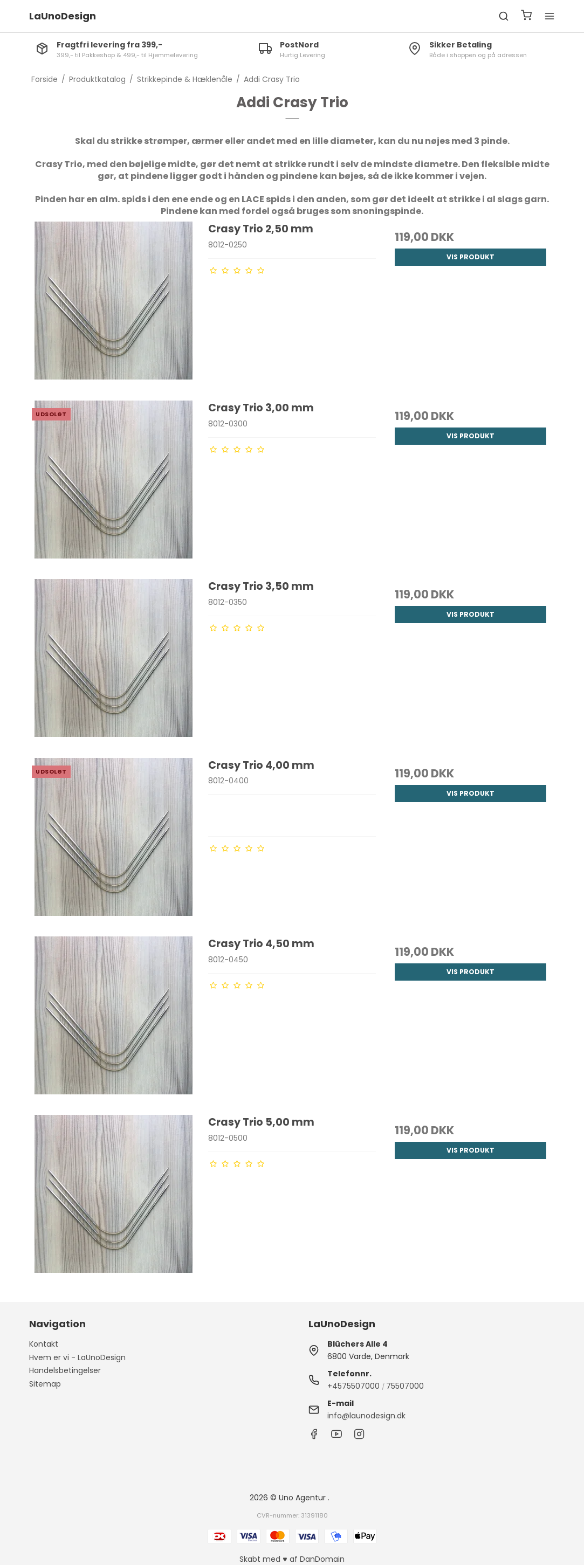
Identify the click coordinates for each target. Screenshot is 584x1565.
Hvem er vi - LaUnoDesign (77, 1357)
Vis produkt (470, 256)
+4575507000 (353, 1386)
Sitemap (45, 1383)
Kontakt (43, 1344)
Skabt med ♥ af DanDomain (291, 1559)
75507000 (405, 1386)
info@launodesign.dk (366, 1415)
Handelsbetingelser (65, 1370)
